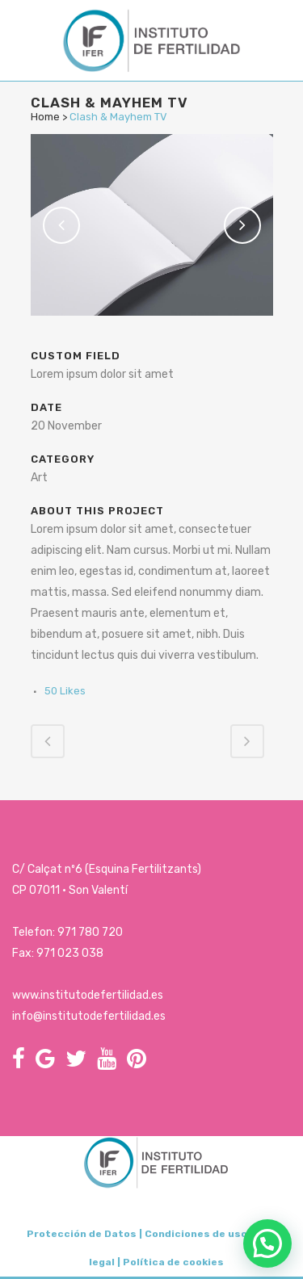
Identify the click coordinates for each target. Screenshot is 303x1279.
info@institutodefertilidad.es (89, 1016)
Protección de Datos (82, 1233)
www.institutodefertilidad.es (87, 995)
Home (45, 117)
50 (65, 691)
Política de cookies (173, 1262)
